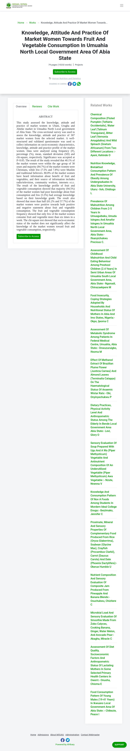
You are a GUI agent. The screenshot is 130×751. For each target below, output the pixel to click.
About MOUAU (57, 734)
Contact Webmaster (90, 734)
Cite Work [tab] (53, 106)
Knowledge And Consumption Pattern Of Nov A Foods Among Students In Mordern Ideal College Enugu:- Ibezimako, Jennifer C (103, 503)
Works (32, 22)
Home (21, 22)
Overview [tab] (21, 106)
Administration (72, 734)
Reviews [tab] (37, 106)
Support (119, 745)
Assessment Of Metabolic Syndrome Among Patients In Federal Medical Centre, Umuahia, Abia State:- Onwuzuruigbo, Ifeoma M (103, 340)
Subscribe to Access (65, 71)
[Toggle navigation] (122, 5)
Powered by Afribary (64, 744)
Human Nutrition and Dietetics (66, 79)
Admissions (43, 734)
